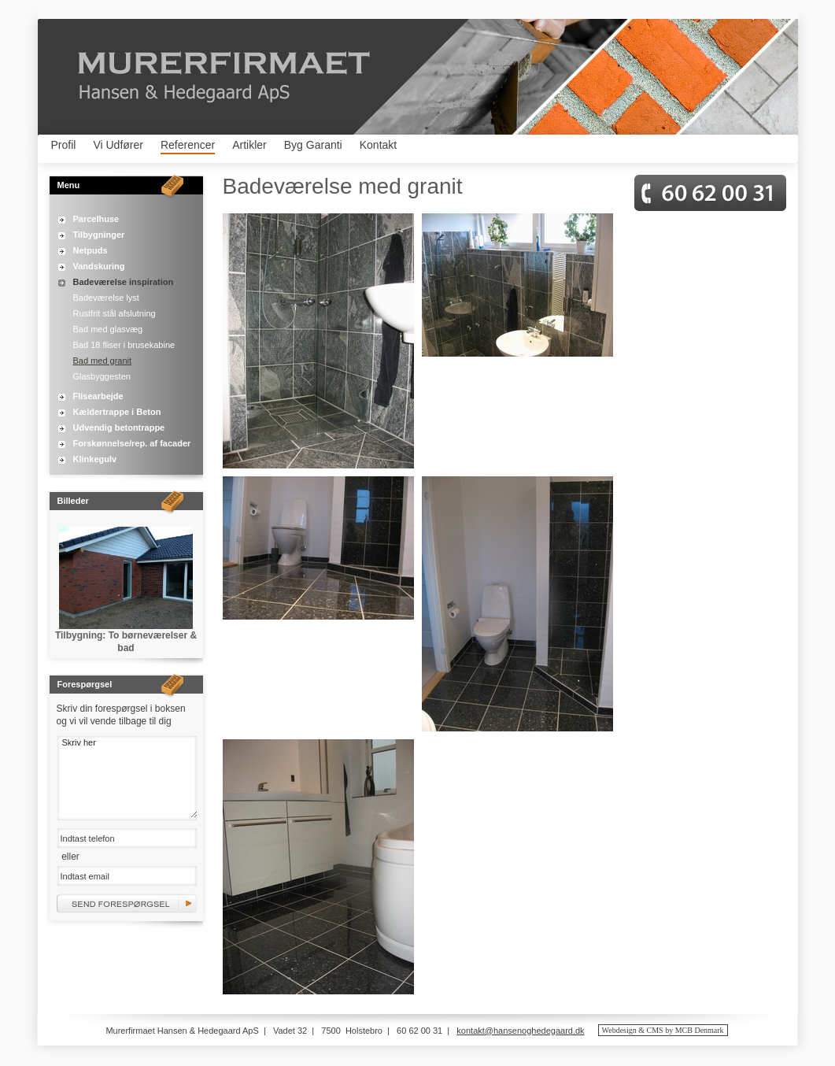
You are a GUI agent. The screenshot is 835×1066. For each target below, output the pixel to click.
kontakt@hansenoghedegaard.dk (520, 1030)
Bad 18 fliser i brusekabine (124, 345)
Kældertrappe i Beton (117, 411)
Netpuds (90, 250)
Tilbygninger (99, 234)
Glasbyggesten (102, 376)
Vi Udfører (118, 145)
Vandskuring (99, 266)
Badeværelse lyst (106, 297)
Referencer (188, 145)
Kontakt (378, 145)
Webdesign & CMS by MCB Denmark (663, 1030)
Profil (63, 145)
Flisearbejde (98, 396)
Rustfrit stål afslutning (114, 313)
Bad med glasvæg (108, 329)
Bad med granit (102, 360)
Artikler (249, 145)
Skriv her (127, 776)
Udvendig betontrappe (119, 427)
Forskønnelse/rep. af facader (132, 443)
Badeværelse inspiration (123, 282)
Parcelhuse (96, 219)
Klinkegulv (95, 459)
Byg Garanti (313, 145)
